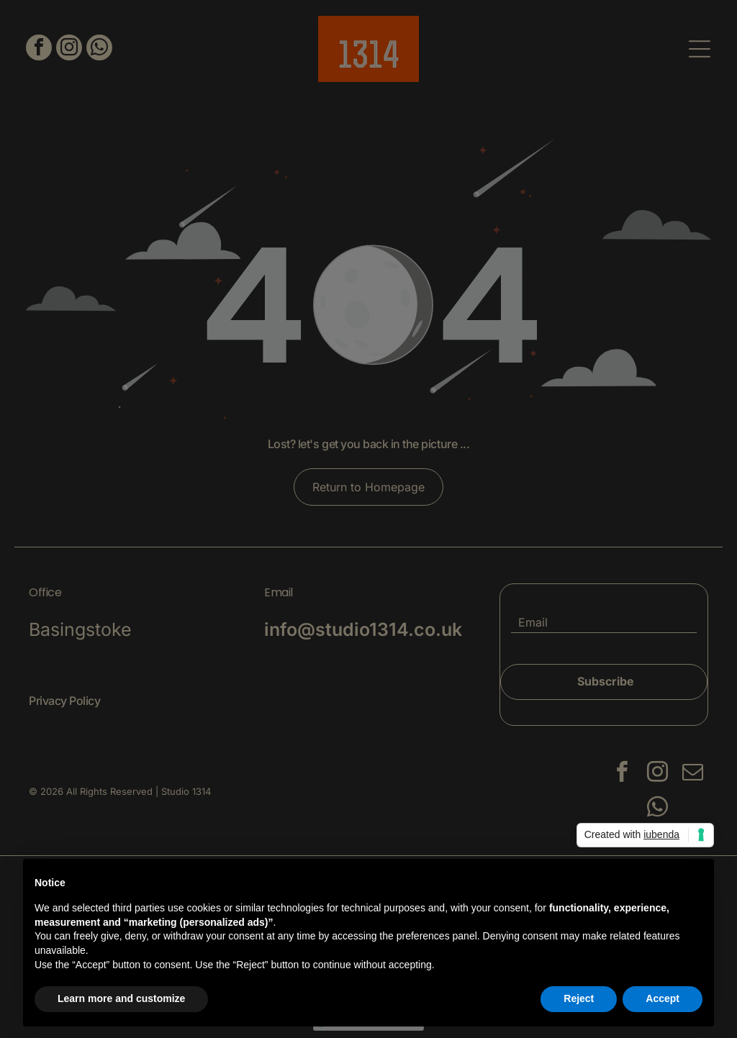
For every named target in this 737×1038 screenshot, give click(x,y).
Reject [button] (579, 998)
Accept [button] (662, 998)
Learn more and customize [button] (121, 998)
